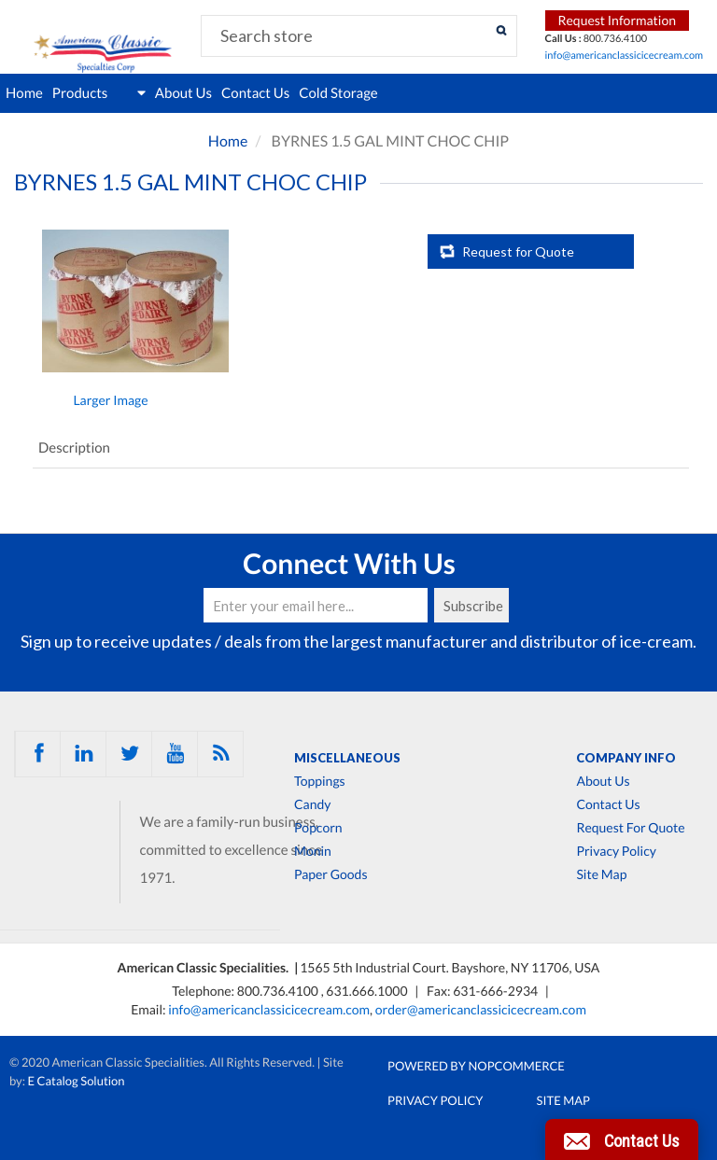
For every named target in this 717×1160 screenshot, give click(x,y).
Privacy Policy (615, 851)
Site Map (601, 874)
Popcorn (318, 827)
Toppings (319, 781)
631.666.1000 (368, 991)
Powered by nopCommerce (476, 1065)
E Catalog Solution (76, 1080)
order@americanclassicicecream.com (480, 1009)
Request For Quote (630, 827)
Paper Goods (330, 874)
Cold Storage (338, 93)
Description (74, 448)
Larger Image (110, 400)
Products (99, 93)
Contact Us (255, 93)
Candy (312, 804)
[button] (621, 1139)
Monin (312, 851)
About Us (183, 93)
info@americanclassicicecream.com (624, 55)
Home (24, 93)
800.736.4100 (279, 991)
